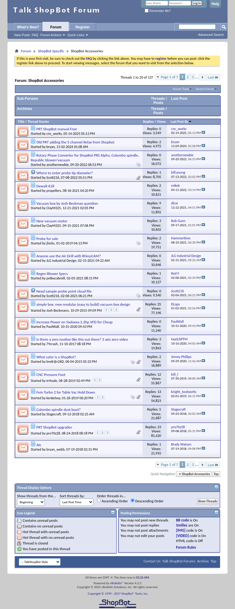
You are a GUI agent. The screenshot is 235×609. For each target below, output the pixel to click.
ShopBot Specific (51, 51)
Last (213, 77)
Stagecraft (54, 414)
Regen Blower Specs (52, 273)
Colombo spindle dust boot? (58, 409)
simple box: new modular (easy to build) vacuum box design (83, 304)
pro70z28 (53, 433)
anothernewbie (58, 165)
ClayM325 (54, 208)
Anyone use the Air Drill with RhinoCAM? (68, 256)
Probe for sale (47, 238)
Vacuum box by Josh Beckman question (67, 203)
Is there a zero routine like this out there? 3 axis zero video (82, 339)
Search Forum (205, 89)
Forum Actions (51, 35)
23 (159, 427)
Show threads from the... (36, 496)
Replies (148, 122)
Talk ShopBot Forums (178, 561)
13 (159, 392)
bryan (51, 147)
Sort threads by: (72, 496)
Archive (203, 561)
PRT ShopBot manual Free (56, 129)
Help (215, 4)
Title (21, 122)
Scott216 (53, 177)
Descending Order (147, 500)
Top (216, 474)
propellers (54, 191)
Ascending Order (112, 500)
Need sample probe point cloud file (64, 291)
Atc (38, 445)
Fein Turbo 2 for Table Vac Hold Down (65, 392)
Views (161, 122)
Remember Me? (158, 11)
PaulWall (53, 327)
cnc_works (54, 133)
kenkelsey (53, 398)
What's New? (28, 27)
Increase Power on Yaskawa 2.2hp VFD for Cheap (74, 322)
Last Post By (181, 122)
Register (82, 27)
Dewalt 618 (45, 186)
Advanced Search (211, 34)
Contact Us (151, 561)
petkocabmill (56, 278)
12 (159, 374)
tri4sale (52, 381)
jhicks (51, 243)
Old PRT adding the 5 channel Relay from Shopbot (75, 142)
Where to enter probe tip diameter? (64, 173)
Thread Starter (38, 122)
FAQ (35, 35)
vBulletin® (116, 583)
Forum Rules (186, 547)
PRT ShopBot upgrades (54, 427)
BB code (182, 520)
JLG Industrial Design (61, 260)
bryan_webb (56, 449)
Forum (55, 27)
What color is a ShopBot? (56, 357)
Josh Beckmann (58, 310)
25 (159, 304)
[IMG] (180, 530)
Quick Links (75, 35)
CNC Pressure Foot (50, 374)
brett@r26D (55, 361)
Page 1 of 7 (169, 77)
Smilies (181, 525)
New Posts (22, 35)
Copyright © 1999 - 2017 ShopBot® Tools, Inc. (118, 594)
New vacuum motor (51, 221)
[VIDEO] (182, 535)
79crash (52, 344)
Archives (24, 109)
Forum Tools (181, 89)
